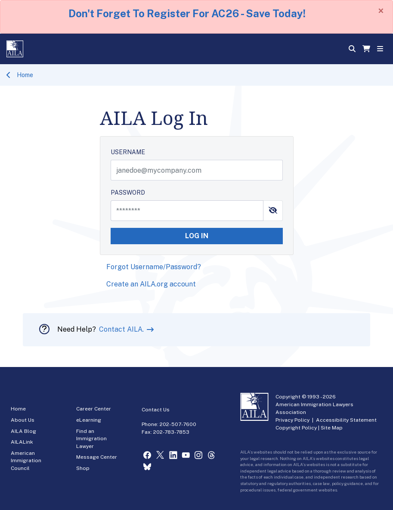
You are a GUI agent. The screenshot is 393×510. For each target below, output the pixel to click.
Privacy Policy (292, 420)
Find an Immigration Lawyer (91, 438)
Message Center (96, 457)
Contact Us (156, 410)
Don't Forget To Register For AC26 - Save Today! (187, 13)
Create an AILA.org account (151, 284)
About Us (22, 420)
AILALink (22, 442)
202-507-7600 (178, 424)
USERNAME (128, 152)
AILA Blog (23, 431)
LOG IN (196, 236)
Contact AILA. (122, 329)
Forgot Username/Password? (153, 267)
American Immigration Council (26, 460)
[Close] (381, 10)
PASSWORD (128, 192)
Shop (83, 468)
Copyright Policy (296, 428)
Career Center (93, 409)
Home (25, 75)
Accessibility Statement (346, 420)
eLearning (88, 420)
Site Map (332, 428)
